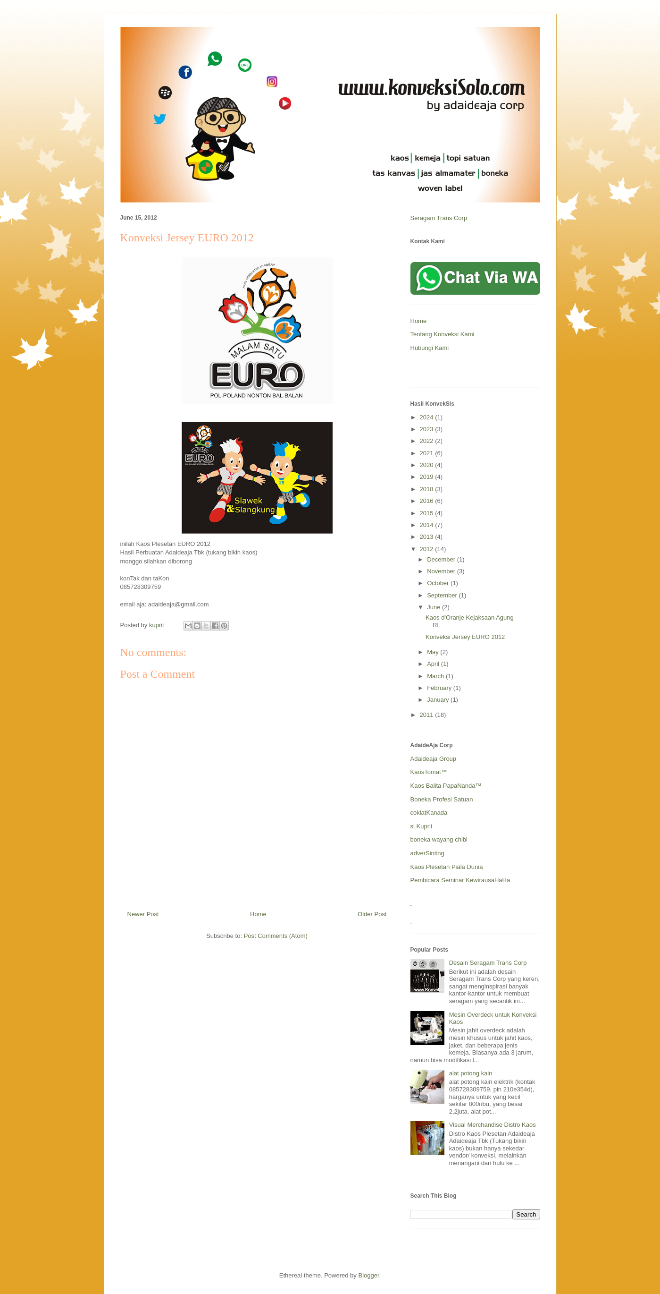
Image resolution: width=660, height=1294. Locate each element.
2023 (427, 429)
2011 (427, 714)
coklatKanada (429, 812)
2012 (427, 549)
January (439, 699)
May (433, 652)
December (442, 559)
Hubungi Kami (429, 347)
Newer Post (143, 914)
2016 (427, 500)
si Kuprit (421, 826)
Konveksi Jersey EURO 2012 (465, 636)
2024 (427, 417)
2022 (427, 440)
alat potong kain (471, 1073)
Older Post (372, 914)
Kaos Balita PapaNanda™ (446, 785)
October (439, 583)
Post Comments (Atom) (276, 935)
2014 (427, 524)
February (440, 687)
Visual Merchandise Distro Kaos (492, 1124)
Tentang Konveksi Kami (442, 334)
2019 (427, 476)
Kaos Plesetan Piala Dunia (446, 866)
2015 (427, 513)
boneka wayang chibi (439, 839)
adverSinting (427, 853)
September (443, 595)
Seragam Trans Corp (439, 217)
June (434, 607)
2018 (427, 489)
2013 (427, 536)
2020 (427, 464)
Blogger (368, 1275)
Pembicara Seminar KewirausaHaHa (460, 880)
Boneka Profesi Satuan (441, 799)
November (442, 571)
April (434, 663)
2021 (427, 453)
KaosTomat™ (428, 771)
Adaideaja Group (433, 758)
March (436, 676)
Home (258, 914)
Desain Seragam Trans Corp (488, 962)
